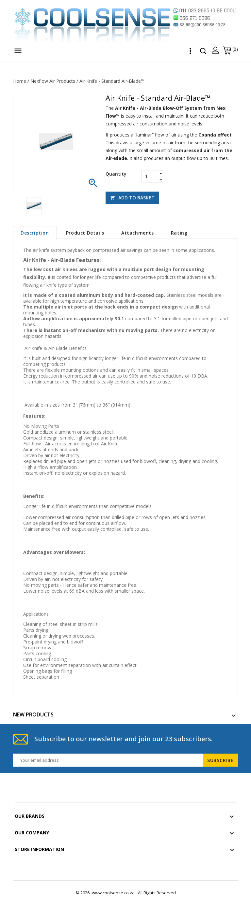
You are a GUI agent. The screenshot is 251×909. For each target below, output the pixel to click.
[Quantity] (149, 176)
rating (179, 233)
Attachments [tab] (137, 233)
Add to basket (132, 198)
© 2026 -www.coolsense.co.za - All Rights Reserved (125, 893)
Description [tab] (35, 233)
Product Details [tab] (85, 233)
